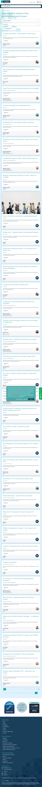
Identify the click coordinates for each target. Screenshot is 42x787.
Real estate (5, 741)
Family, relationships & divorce (8, 754)
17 (9, 693)
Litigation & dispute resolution (8, 746)
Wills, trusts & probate (7, 757)
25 (28, 693)
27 (32, 693)
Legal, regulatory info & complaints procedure (23, 777)
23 (23, 693)
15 (4, 693)
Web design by (5, 780)
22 (21, 693)
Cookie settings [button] (19, 399)
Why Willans (5, 724)
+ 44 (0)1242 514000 (8, 769)
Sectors (4, 721)
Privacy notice (11, 777)
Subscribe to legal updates (8, 731)
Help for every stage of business (9, 749)
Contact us (5, 729)
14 (38, 689)
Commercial (5, 739)
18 (11, 693)
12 (34, 689)
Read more (6, 40)
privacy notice (23, 395)
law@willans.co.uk (7, 767)
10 (29, 689)
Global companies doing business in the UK (11, 747)
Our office (4, 733)
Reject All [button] (25, 399)
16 (7, 693)
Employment (5, 761)
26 (30, 693)
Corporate (5, 738)
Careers (4, 728)
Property (4, 756)
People (4, 723)
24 (25, 693)
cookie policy (16, 395)
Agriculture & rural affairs (7, 743)
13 (36, 689)
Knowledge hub (6, 726)
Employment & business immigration (10, 744)
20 (16, 693)
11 (31, 689)
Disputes (4, 759)
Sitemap (34, 777)
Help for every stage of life (8, 762)
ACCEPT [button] (31, 399)
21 (18, 693)
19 (14, 693)
